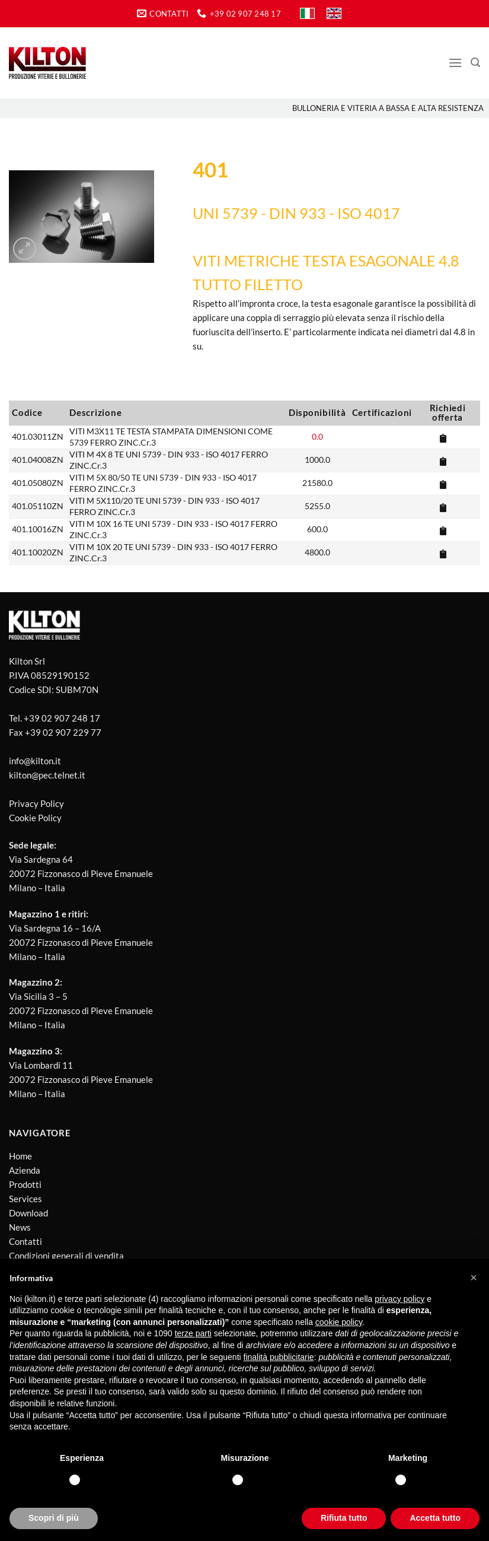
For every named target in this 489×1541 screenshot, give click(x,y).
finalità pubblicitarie (279, 1357)
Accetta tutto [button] (435, 1518)
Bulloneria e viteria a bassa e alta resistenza (388, 108)
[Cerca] (475, 62)
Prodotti (25, 1184)
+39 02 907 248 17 (62, 718)
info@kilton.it (35, 760)
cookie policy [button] (338, 1322)
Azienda (24, 1170)
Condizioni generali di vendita (66, 1255)
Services (25, 1198)
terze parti (193, 1333)
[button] (473, 1277)
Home (20, 1156)
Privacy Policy (36, 803)
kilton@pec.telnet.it (47, 775)
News (20, 1227)
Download (28, 1213)
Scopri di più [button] (53, 1518)
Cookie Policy (35, 817)
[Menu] (455, 62)
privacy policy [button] (399, 1299)
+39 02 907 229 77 (63, 732)
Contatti (25, 1241)
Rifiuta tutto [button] (344, 1518)
